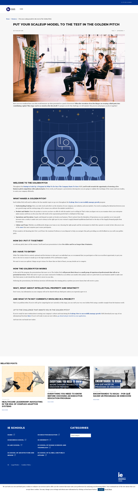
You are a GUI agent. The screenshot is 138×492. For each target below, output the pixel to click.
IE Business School (16, 440)
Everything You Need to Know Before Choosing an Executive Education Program (65, 396)
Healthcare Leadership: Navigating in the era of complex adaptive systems (22, 404)
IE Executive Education (47, 435)
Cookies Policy (26, 465)
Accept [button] (101, 489)
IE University (43, 440)
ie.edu (10, 435)
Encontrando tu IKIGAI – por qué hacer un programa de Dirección (112, 395)
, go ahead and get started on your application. (71, 316)
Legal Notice (15, 465)
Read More (108, 489)
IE (8, 465)
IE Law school (14, 445)
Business (14, 19)
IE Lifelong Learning (126, 2)
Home (8, 19)
